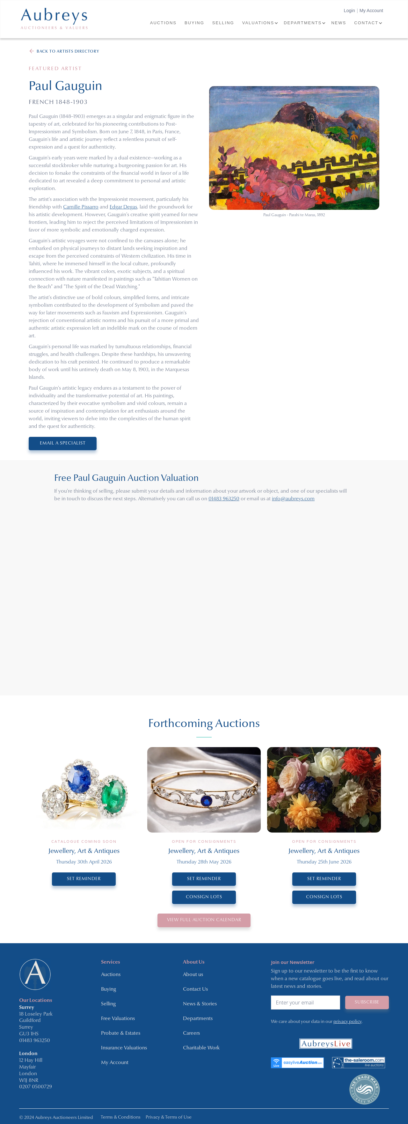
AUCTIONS (163, 22)
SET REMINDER (84, 879)
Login (349, 10)
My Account (371, 10)
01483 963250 (223, 499)
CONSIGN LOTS (204, 897)
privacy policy (347, 1021)
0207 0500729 (35, 1087)
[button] (259, 23)
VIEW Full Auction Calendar (204, 920)
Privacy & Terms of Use (169, 1117)
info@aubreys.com (293, 499)
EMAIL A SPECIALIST (63, 443)
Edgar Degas (123, 207)
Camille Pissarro (80, 207)
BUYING (194, 22)
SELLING (223, 22)
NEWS (338, 22)
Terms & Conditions (121, 1117)
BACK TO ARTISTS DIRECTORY (68, 51)
